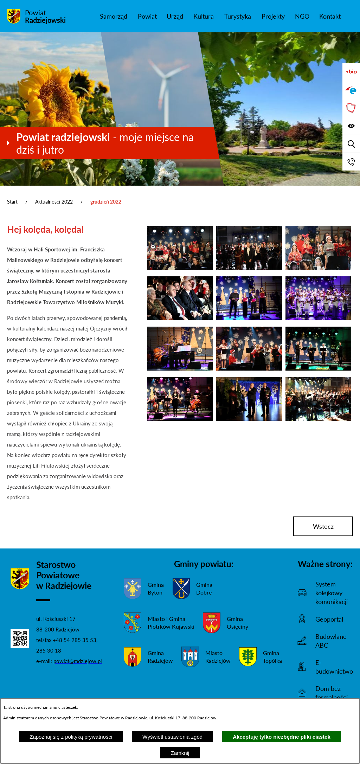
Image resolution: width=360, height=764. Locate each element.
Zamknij (180, 753)
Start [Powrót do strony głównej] (12, 202)
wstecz (323, 526)
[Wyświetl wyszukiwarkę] (351, 144)
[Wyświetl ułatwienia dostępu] (351, 126)
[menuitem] (113, 16)
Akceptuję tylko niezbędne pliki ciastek (281, 737)
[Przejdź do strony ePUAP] (351, 90)
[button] (180, 267)
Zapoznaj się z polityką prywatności (71, 737)
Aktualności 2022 (54, 202)
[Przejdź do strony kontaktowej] (351, 162)
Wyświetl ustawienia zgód (172, 737)
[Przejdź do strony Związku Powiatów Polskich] (351, 108)
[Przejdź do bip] (351, 72)
